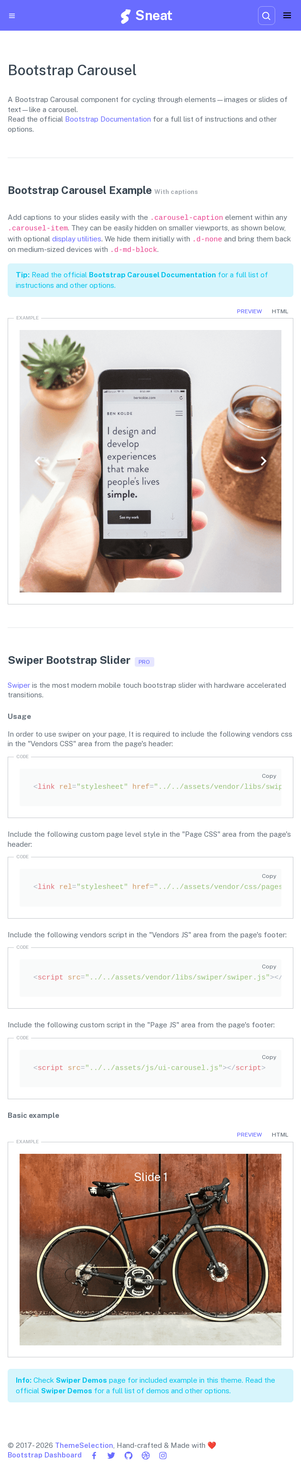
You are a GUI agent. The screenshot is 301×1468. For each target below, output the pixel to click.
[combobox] (266, 16)
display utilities (76, 239)
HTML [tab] (280, 311)
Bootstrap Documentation (108, 119)
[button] (38, 461)
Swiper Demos (81, 1380)
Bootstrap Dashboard (45, 1455)
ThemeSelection (84, 1445)
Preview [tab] (249, 311)
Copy (269, 776)
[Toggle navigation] (287, 15)
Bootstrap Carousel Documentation (152, 275)
